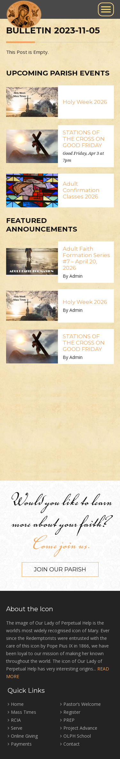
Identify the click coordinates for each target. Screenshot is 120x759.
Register (71, 712)
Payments (21, 744)
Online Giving (24, 736)
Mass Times (23, 712)
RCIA (16, 720)
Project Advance (80, 728)
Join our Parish (60, 569)
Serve (16, 728)
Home (17, 704)
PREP (69, 720)
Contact (71, 744)
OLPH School (77, 736)
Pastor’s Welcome (82, 704)
